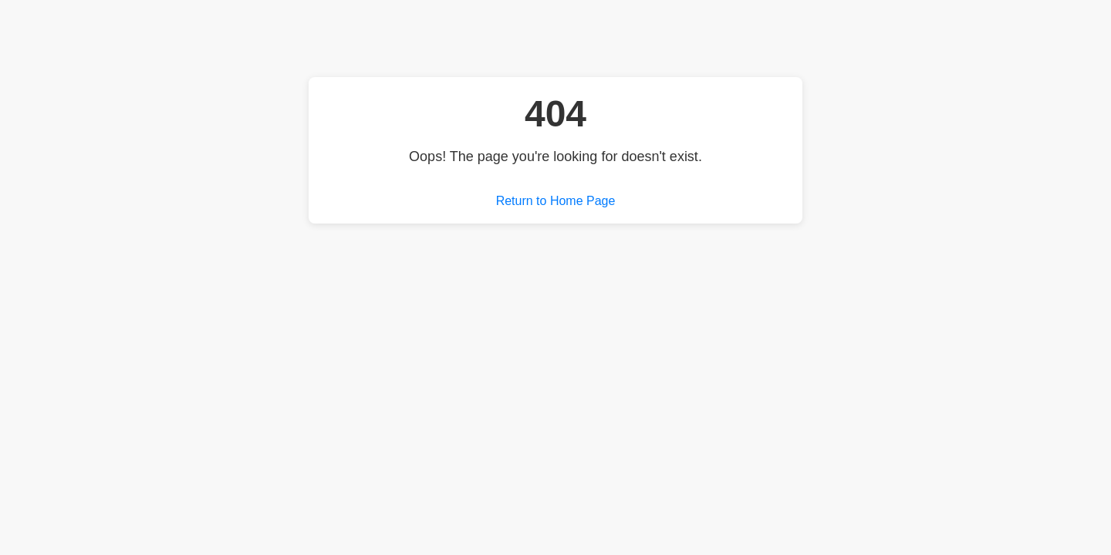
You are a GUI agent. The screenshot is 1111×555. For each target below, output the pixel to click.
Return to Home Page (556, 200)
